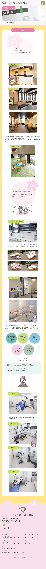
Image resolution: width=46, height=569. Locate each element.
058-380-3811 (12, 521)
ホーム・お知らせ (5, 22)
